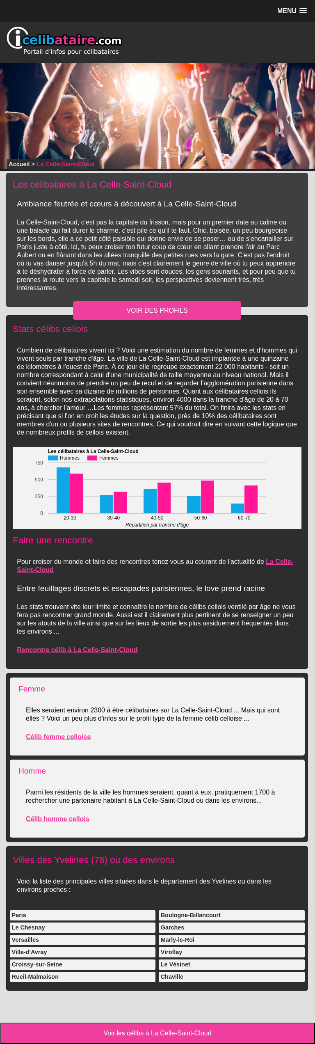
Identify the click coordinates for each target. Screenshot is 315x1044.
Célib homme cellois (57, 818)
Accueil (19, 164)
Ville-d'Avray (29, 952)
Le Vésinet (175, 964)
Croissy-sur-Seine (37, 964)
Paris (19, 915)
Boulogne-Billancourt (191, 915)
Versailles (25, 939)
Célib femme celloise (58, 736)
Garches (173, 927)
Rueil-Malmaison (35, 976)
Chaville (172, 976)
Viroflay (172, 952)
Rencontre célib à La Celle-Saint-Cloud (77, 649)
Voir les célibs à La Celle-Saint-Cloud (157, 1033)
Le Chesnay (28, 927)
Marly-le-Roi (177, 939)
